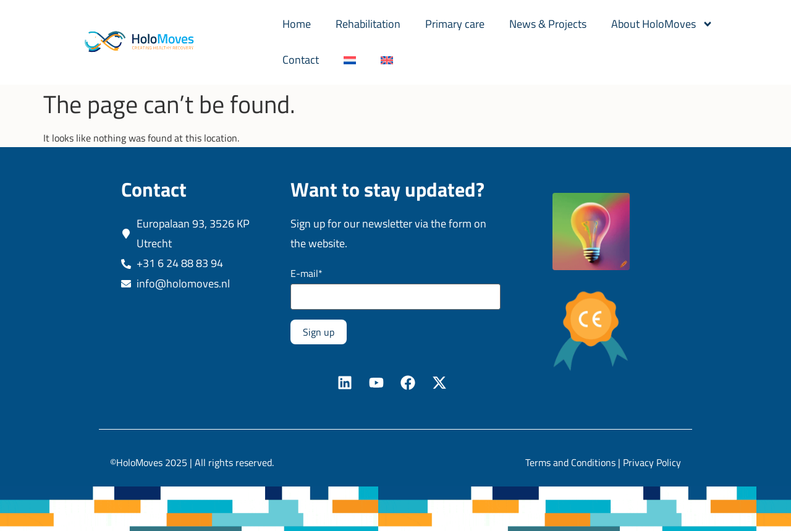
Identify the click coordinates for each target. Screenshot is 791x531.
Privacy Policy (652, 462)
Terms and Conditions (570, 462)
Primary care (454, 23)
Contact (300, 59)
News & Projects (547, 23)
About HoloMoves (662, 24)
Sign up (318, 332)
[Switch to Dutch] (349, 60)
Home (296, 23)
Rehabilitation (368, 23)
